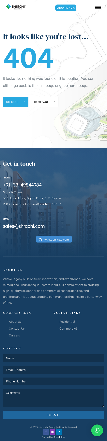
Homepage (44, 101)
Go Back (15, 101)
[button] (65, 8)
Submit (54, 415)
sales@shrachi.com (24, 225)
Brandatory (59, 436)
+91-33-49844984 (22, 184)
